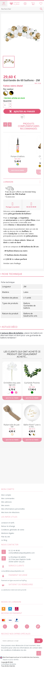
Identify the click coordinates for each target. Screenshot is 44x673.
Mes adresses (6, 502)
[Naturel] (12, 434)
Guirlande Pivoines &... (32, 383)
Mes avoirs (5, 505)
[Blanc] (8, 392)
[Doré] (40, 166)
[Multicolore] (17, 164)
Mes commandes (7, 498)
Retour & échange (8, 526)
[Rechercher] (22, 9)
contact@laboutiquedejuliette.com (22, 553)
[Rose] (16, 392)
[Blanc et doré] (5, 93)
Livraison (22, 182)
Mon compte (6, 495)
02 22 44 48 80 (31, 205)
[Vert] (32, 392)
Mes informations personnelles (13, 509)
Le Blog (4, 540)
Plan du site (5, 537)
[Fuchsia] (12, 392)
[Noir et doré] (11, 93)
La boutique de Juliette (8, 664)
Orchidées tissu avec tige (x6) (12, 383)
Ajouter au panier (22, 111)
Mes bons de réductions (10, 512)
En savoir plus (10, 196)
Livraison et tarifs (7, 523)
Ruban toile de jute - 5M (12, 425)
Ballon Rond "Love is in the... (32, 425)
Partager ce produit (12, 205)
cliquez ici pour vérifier (11, 660)
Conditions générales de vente (12, 530)
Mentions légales (7, 533)
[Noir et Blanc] (30, 434)
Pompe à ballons (18, 156)
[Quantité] (6, 105)
